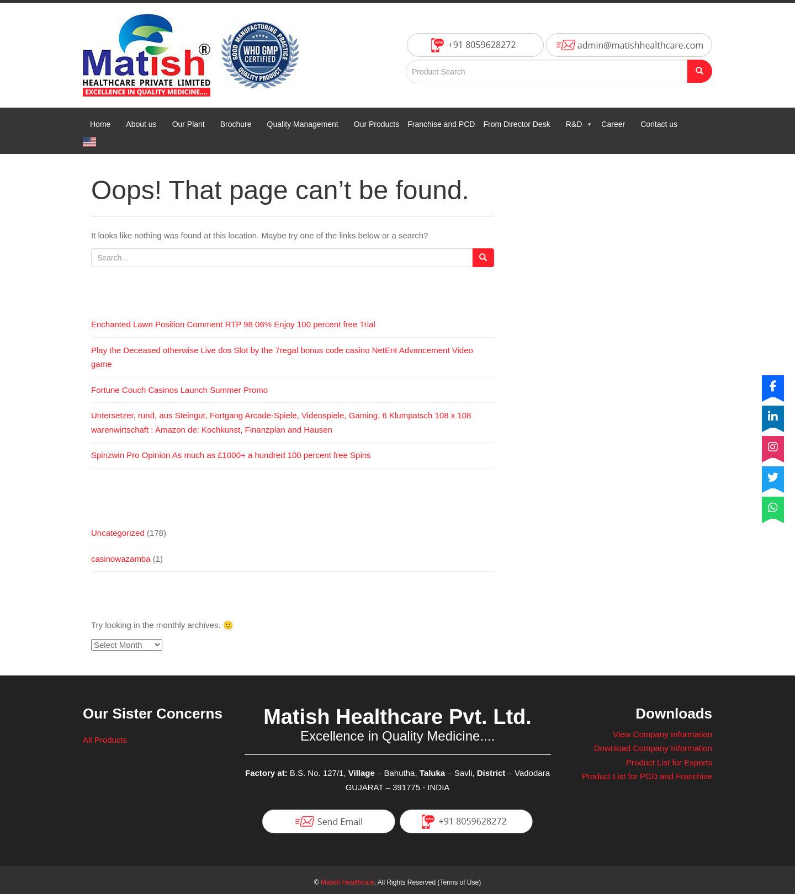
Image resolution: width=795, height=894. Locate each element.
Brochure (236, 124)
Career (613, 124)
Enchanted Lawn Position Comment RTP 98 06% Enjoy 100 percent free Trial (233, 324)
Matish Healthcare (347, 882)
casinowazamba (121, 558)
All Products (105, 739)
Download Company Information (653, 748)
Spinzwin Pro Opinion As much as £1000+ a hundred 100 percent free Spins (231, 455)
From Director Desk (516, 124)
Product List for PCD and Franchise (647, 776)
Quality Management (302, 124)
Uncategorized (118, 533)
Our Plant (188, 124)
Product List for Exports (669, 762)
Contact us (658, 124)
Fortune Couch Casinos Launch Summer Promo (179, 390)
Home (100, 124)
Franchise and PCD (441, 124)
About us (141, 124)
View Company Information (662, 734)
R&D (579, 124)
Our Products (376, 124)
